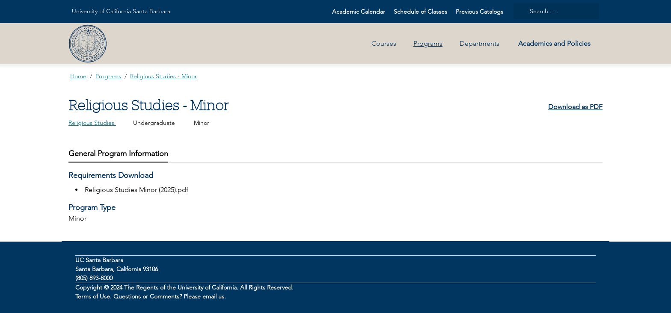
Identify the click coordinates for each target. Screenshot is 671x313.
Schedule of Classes (420, 11)
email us (213, 296)
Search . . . (538, 11)
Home (78, 76)
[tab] (118, 153)
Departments (479, 43)
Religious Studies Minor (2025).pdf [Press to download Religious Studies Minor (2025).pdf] (136, 190)
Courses (383, 43)
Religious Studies (92, 123)
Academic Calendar (358, 11)
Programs (427, 43)
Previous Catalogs (479, 11)
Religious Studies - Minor (163, 76)
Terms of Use (92, 296)
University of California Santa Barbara (121, 11)
